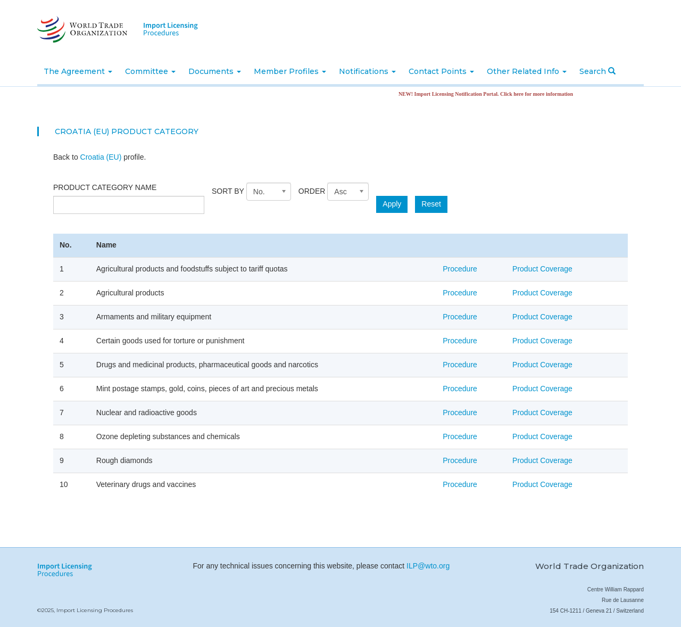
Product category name (104, 187)
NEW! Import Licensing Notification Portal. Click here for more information (492, 94)
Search (597, 71)
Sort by (228, 191)
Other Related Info (527, 71)
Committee (150, 71)
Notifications (367, 71)
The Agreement (78, 71)
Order (312, 191)
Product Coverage (542, 269)
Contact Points (441, 71)
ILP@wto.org (428, 566)
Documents (214, 71)
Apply (392, 204)
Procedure (460, 269)
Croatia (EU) (101, 157)
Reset (431, 204)
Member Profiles (290, 71)
